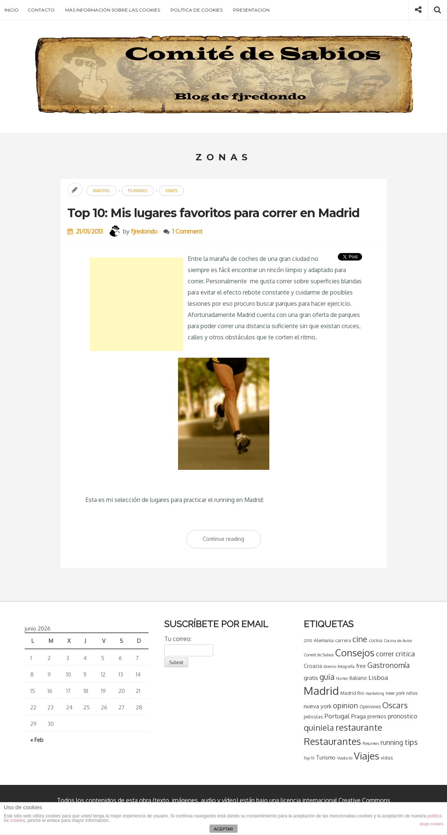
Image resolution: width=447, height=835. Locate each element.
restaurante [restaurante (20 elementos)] (359, 727)
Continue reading (232, 540)
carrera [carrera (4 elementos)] (343, 640)
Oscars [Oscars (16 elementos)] (395, 705)
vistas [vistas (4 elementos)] (387, 758)
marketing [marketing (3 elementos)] (374, 693)
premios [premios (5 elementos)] (376, 716)
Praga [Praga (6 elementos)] (358, 716)
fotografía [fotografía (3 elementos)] (346, 666)
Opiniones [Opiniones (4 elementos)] (370, 706)
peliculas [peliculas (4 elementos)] (313, 717)
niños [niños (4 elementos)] (411, 693)
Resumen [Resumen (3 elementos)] (370, 743)
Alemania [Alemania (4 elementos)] (324, 640)
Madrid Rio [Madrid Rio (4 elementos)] (352, 693)
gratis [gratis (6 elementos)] (311, 677)
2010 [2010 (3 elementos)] (308, 640)
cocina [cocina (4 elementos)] (375, 640)
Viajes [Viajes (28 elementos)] (366, 755)
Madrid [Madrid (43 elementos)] (321, 690)
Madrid (101, 190)
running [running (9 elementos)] (391, 742)
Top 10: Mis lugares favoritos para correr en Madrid (213, 213)
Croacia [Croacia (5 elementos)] (313, 666)
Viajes (171, 190)
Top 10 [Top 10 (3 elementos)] (309, 758)
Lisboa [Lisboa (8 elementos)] (378, 677)
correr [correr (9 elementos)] (385, 654)
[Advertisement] (136, 304)
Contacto (41, 10)
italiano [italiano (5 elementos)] (358, 678)
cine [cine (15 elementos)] (359, 639)
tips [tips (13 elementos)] (411, 742)
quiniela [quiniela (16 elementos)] (319, 727)
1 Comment (187, 231)
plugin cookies (431, 824)
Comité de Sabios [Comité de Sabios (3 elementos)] (319, 654)
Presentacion (251, 10)
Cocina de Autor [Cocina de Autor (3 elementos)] (398, 640)
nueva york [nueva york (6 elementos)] (317, 706)
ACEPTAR (223, 829)
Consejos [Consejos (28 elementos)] (354, 652)
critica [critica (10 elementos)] (405, 653)
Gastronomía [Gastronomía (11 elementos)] (388, 665)
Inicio (11, 10)
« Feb (36, 739)
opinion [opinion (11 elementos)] (345, 705)
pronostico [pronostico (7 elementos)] (402, 716)
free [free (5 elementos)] (361, 666)
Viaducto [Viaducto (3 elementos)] (344, 758)
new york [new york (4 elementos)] (395, 693)
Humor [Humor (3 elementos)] (342, 678)
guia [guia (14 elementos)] (326, 677)
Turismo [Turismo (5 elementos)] (326, 757)
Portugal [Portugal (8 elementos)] (337, 716)
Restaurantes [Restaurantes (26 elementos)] (332, 741)
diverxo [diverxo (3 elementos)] (330, 666)
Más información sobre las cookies (112, 10)
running (137, 190)
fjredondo (144, 231)
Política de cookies (197, 10)
